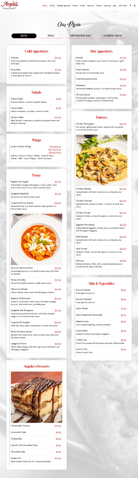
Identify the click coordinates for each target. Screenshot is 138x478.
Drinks (52, 6)
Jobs (114, 6)
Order (82, 6)
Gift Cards (122, 6)
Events (75, 6)
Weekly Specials (63, 6)
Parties (98, 6)
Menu (44, 6)
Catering (107, 6)
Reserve (90, 6)
